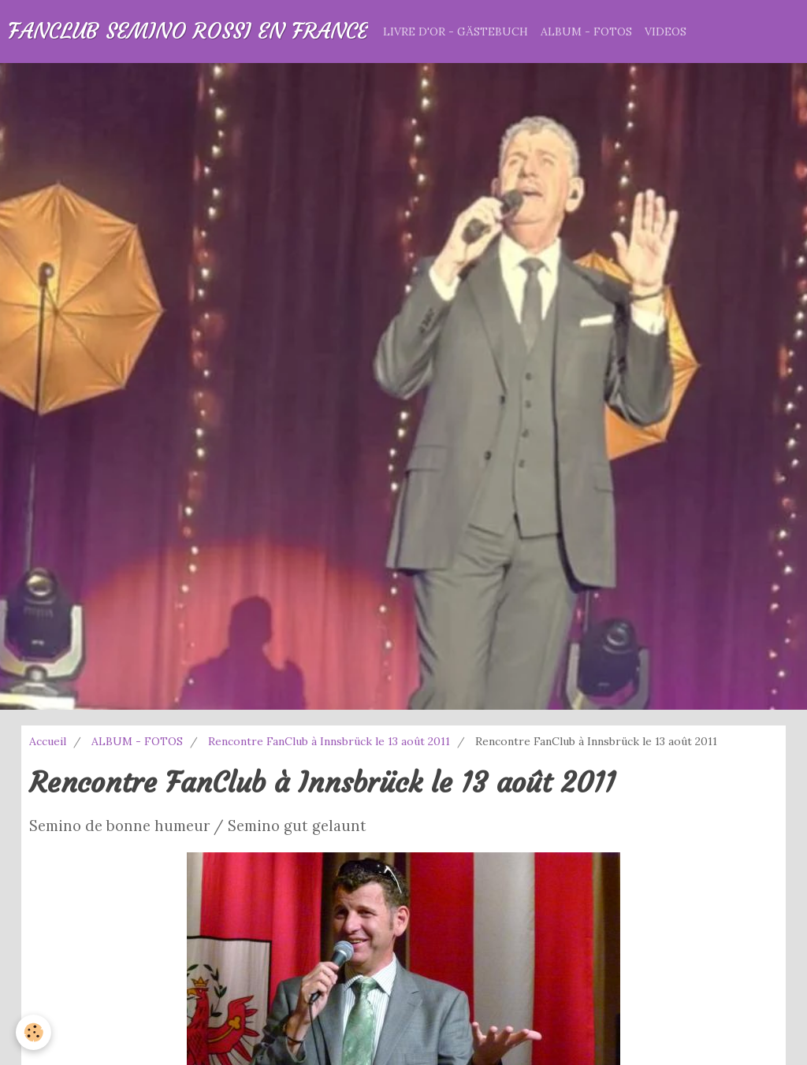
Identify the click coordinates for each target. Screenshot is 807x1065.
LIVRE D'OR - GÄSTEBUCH (455, 31)
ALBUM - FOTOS (586, 31)
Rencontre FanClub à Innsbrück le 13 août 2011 (329, 741)
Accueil (47, 741)
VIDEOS (665, 31)
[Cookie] (33, 1032)
